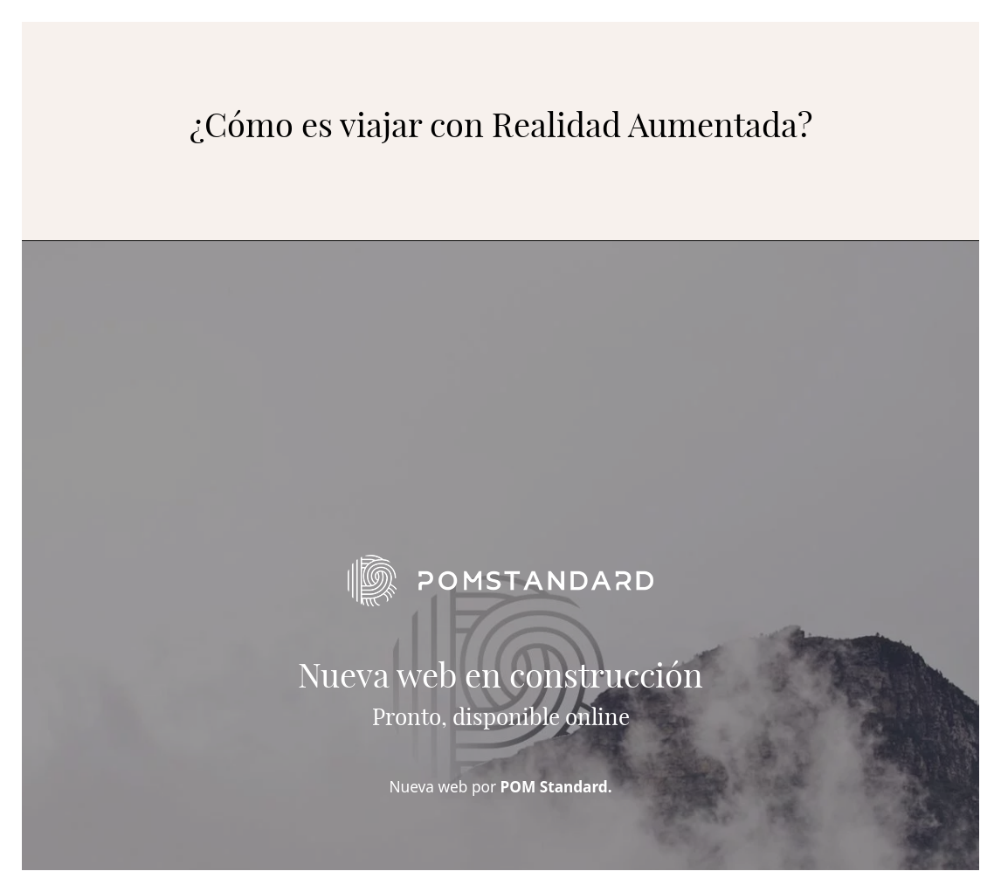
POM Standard (554, 787)
